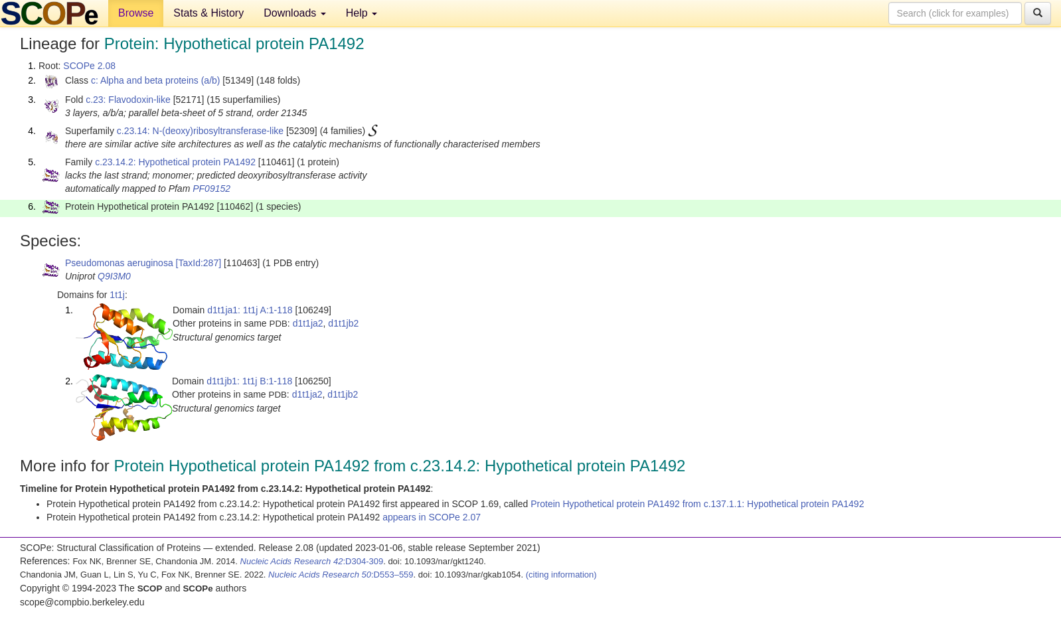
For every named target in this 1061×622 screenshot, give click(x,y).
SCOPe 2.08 (89, 65)
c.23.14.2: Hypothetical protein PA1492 (175, 162)
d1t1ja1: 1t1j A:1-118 (249, 310)
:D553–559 (341, 575)
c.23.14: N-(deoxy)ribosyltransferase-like (200, 130)
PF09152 (211, 188)
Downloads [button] (295, 13)
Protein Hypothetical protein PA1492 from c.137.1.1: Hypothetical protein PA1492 (697, 504)
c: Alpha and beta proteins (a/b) (155, 80)
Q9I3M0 (114, 276)
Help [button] (361, 13)
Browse (135, 13)
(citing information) (561, 575)
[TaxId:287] (199, 263)
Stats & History (208, 13)
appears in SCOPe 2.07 (431, 517)
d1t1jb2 (343, 323)
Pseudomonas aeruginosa (119, 263)
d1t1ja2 (308, 323)
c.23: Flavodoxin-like (128, 99)
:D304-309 (312, 561)
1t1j (117, 294)
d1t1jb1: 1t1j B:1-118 (249, 381)
